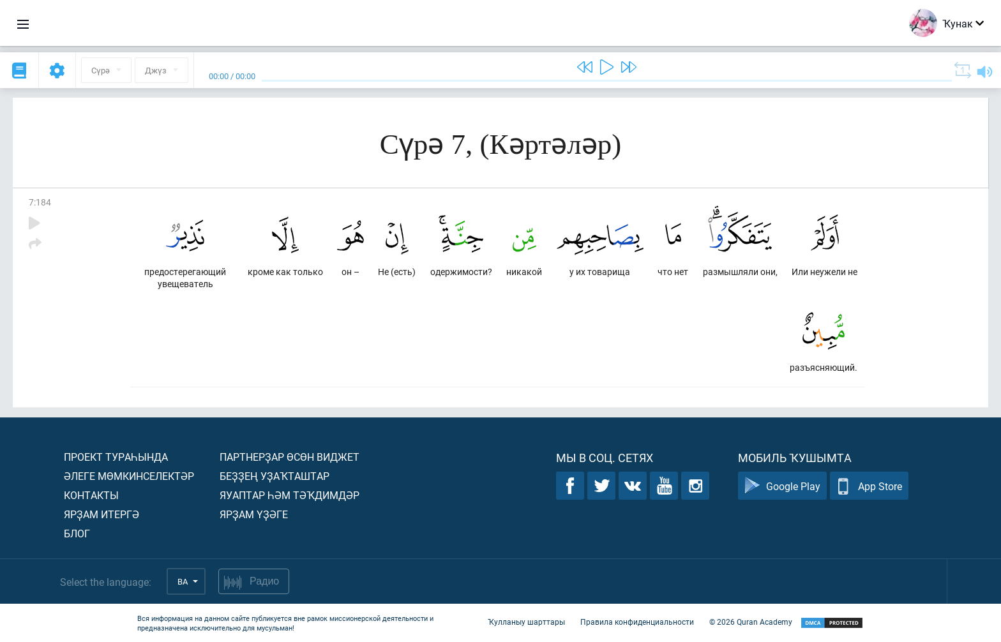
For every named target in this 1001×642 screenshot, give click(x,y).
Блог (77, 533)
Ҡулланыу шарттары (526, 621)
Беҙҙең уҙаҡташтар (274, 475)
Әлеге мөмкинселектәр (129, 475)
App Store (869, 486)
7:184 (40, 202)
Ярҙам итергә (101, 514)
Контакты (91, 495)
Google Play (782, 486)
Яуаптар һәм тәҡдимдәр (289, 495)
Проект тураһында (116, 456)
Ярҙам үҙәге (254, 514)
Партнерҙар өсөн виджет (289, 456)
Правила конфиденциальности (637, 621)
